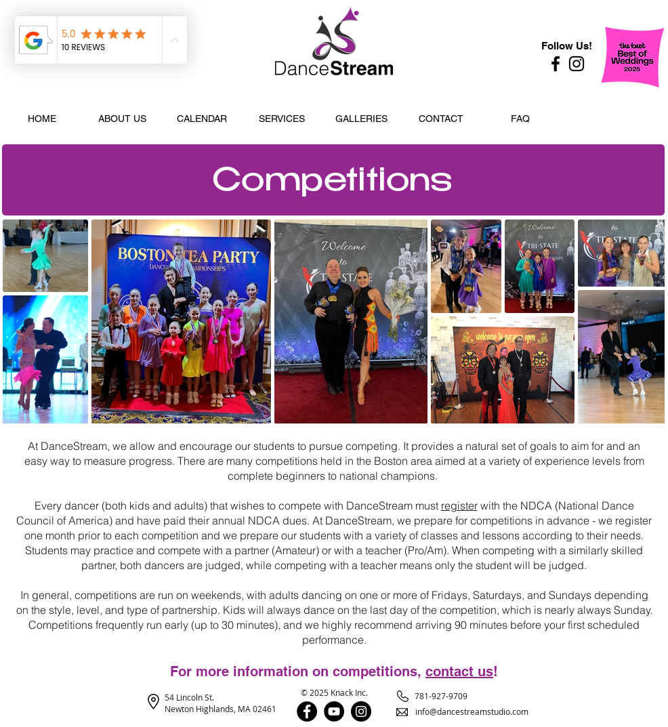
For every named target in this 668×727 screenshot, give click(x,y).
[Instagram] (576, 64)
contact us (459, 671)
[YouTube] (334, 711)
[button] (122, 118)
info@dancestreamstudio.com (471, 711)
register (459, 505)
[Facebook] (555, 64)
